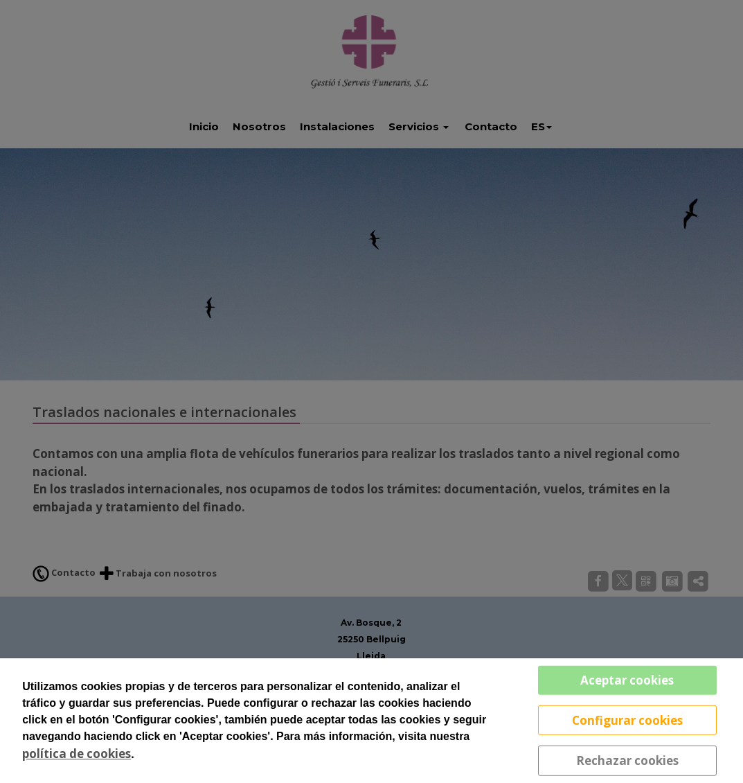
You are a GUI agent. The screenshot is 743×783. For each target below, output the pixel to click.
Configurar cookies (627, 720)
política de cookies (76, 754)
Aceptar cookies (627, 680)
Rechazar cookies (627, 760)
